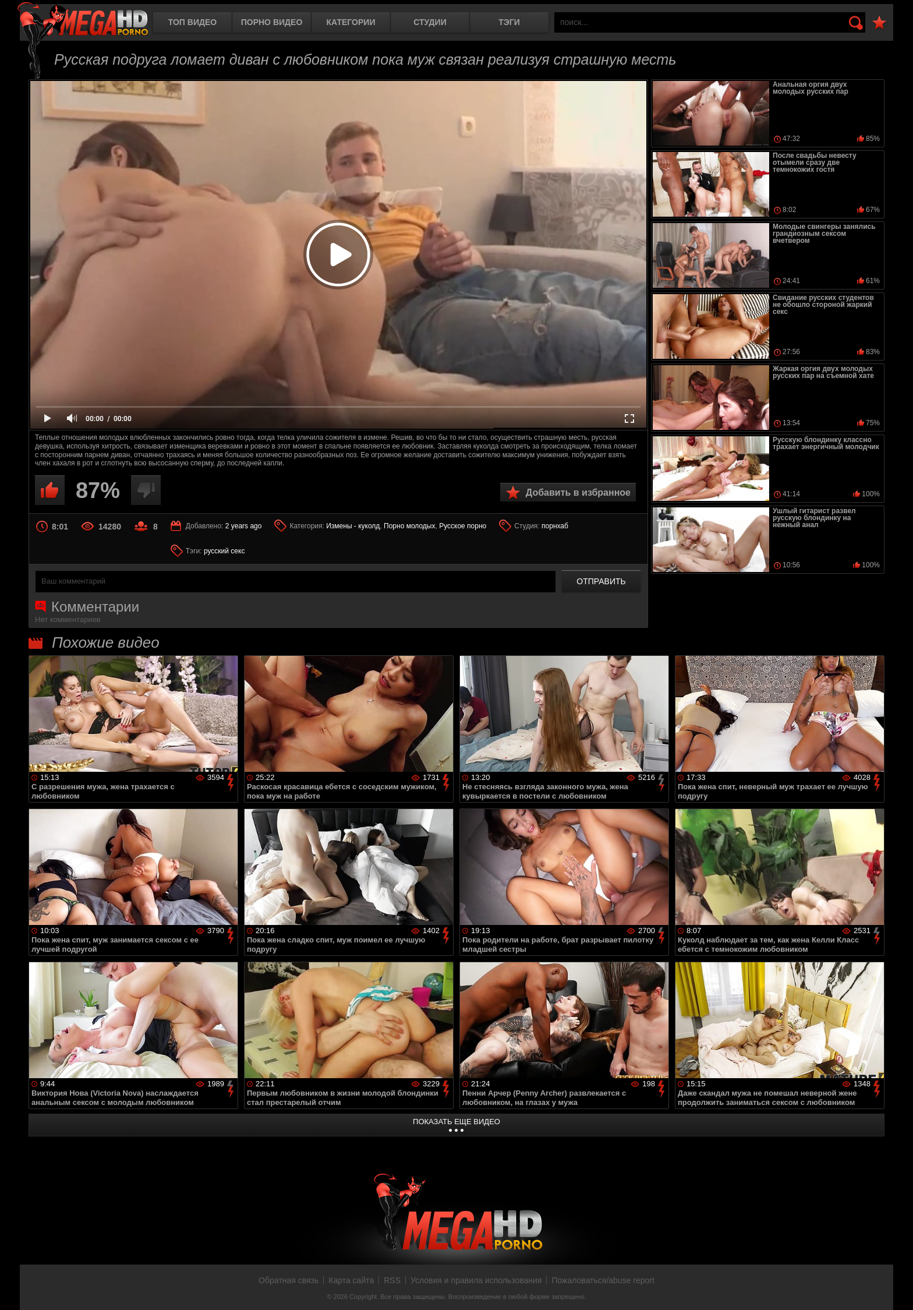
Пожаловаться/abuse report (602, 1280)
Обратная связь (289, 1280)
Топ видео (192, 22)
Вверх (895, 1288)
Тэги (509, 22)
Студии (429, 22)
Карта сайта (351, 1280)
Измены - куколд (353, 526)
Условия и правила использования (476, 1280)
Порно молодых (409, 526)
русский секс (224, 551)
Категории (351, 22)
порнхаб (555, 526)
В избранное (879, 23)
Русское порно (462, 526)
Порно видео (272, 22)
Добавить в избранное (578, 492)
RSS (392, 1280)
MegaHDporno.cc (82, 20)
